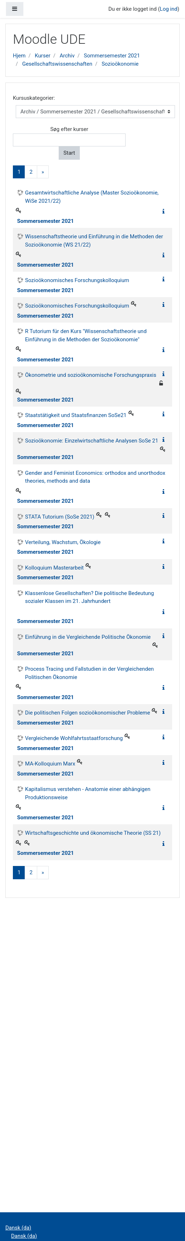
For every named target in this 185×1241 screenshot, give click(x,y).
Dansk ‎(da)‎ (18, 1227)
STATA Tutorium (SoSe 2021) (59, 517)
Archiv (67, 55)
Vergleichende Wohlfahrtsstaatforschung (74, 738)
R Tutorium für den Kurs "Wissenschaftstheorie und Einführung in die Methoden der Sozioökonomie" (86, 335)
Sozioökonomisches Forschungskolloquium (77, 280)
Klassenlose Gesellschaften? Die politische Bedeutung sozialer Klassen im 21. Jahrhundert (89, 597)
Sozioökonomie (120, 64)
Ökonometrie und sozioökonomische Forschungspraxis (90, 375)
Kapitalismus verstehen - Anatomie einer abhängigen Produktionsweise (87, 793)
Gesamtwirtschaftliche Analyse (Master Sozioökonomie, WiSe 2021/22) (92, 196)
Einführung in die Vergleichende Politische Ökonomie (88, 637)
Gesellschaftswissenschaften (57, 64)
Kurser (42, 55)
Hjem (19, 55)
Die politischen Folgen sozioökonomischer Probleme (87, 713)
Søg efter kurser (69, 129)
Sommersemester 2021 (112, 55)
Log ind (168, 9)
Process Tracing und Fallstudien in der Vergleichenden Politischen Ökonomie (89, 673)
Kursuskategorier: (34, 98)
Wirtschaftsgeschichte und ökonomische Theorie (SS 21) (93, 833)
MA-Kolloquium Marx (50, 763)
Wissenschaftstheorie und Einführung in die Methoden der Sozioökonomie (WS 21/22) (94, 240)
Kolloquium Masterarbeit (54, 568)
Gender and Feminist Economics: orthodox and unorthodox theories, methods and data (95, 477)
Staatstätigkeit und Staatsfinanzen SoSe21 (76, 415)
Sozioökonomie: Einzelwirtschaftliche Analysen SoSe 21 (91, 440)
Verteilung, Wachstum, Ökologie (63, 542)
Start (69, 153)
